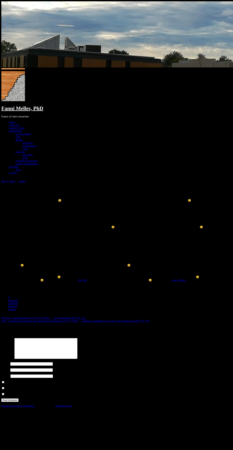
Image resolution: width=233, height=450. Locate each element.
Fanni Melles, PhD (22, 108)
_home (11, 122)
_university (27, 143)
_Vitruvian (13, 125)
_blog (18, 169)
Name (5, 367)
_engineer (20, 151)
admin (22, 181)
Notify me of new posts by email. (23, 398)
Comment (7, 362)
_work (24, 148)
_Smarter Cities (16, 128)
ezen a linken (179, 280)
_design (19, 140)
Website (5, 380)
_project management (26, 163)
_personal (13, 166)
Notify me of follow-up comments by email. (28, 392)
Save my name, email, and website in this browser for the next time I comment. (47, 386)
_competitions (28, 145)
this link (82, 280)
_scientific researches (26, 160)
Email (5, 373)
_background (15, 131)
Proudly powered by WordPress (18, 410)
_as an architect (23, 134)
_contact (12, 172)
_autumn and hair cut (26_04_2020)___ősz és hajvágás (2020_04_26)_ (44, 318)
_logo (18, 137)
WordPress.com (63, 410)
